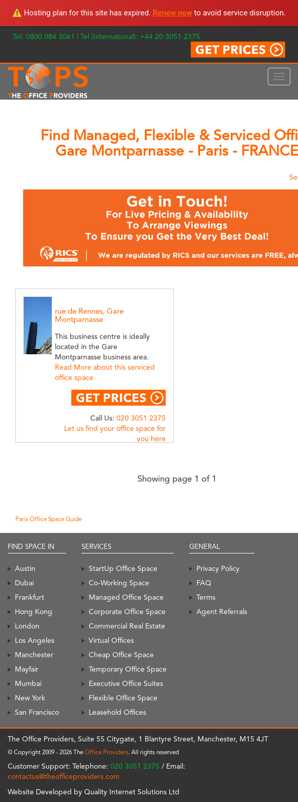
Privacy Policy (218, 568)
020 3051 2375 (141, 418)
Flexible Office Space (123, 698)
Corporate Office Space (127, 611)
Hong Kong (33, 611)
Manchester (34, 655)
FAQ (203, 583)
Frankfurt (29, 597)
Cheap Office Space (121, 655)
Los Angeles (34, 640)
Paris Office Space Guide (48, 519)
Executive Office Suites (126, 683)
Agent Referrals (221, 611)
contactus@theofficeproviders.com (64, 776)
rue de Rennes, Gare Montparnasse (89, 315)
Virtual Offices (111, 640)
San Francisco (37, 712)
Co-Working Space (119, 583)
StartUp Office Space (123, 568)
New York (30, 698)
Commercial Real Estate (127, 626)
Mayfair (26, 669)
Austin (25, 568)
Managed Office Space (126, 597)
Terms (205, 597)
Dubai (24, 583)
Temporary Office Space (128, 669)
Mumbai (28, 683)
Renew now (172, 12)
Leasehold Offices (117, 712)
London (27, 626)
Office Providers (106, 752)
